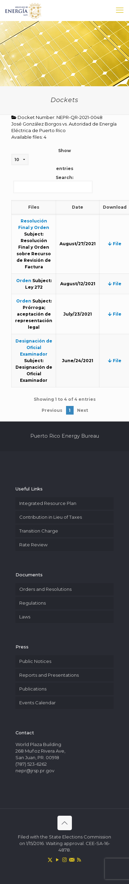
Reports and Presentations (49, 675)
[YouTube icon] (57, 859)
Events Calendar (37, 702)
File (114, 243)
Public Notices (35, 661)
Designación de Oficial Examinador (33, 347)
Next (82, 410)
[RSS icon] (79, 859)
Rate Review (33, 544)
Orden (23, 280)
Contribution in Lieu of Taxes (50, 517)
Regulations (32, 603)
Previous (52, 410)
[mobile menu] (120, 10)
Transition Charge (38, 531)
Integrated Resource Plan (47, 503)
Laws (24, 616)
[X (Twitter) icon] (50, 859)
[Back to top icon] (64, 823)
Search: (53, 184)
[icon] (71, 859)
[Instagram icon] (64, 859)
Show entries (42, 159)
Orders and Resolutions (45, 589)
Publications (32, 689)
